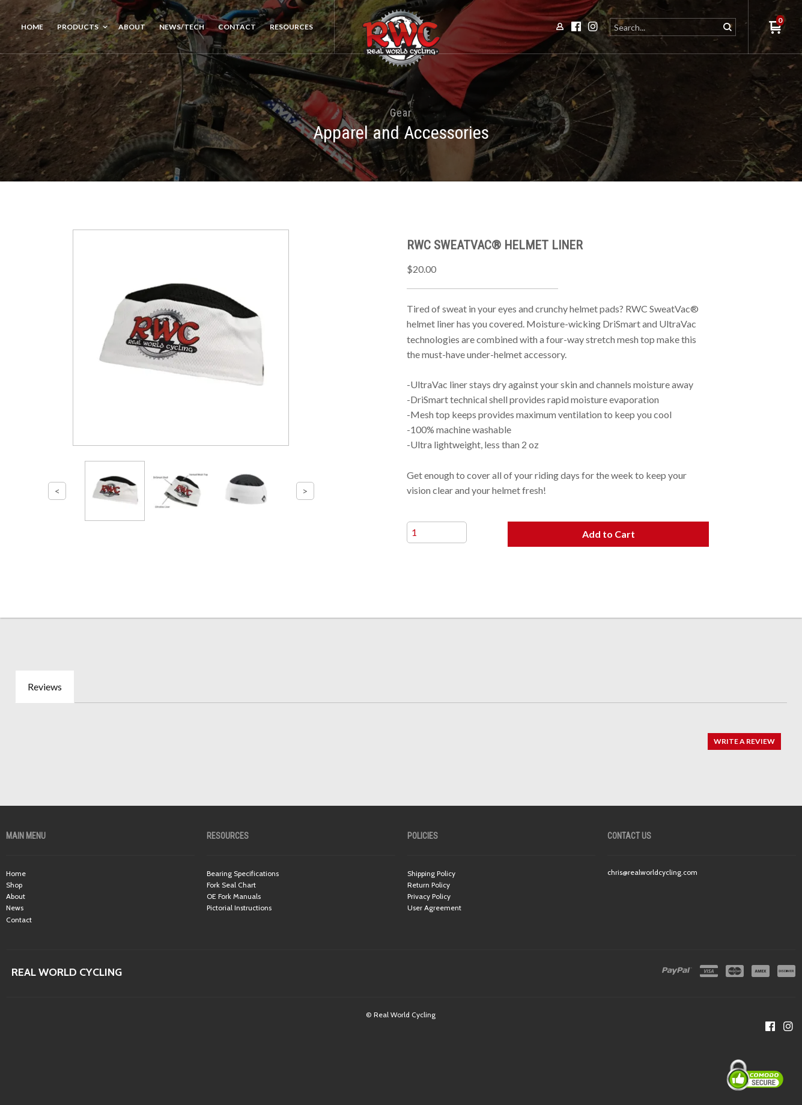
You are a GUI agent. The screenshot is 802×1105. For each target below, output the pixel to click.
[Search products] (665, 27)
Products (78, 26)
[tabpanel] (401, 735)
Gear (401, 112)
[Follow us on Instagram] (788, 1026)
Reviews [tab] (45, 686)
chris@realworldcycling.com (652, 872)
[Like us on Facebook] (770, 1026)
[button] (608, 534)
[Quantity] (437, 532)
